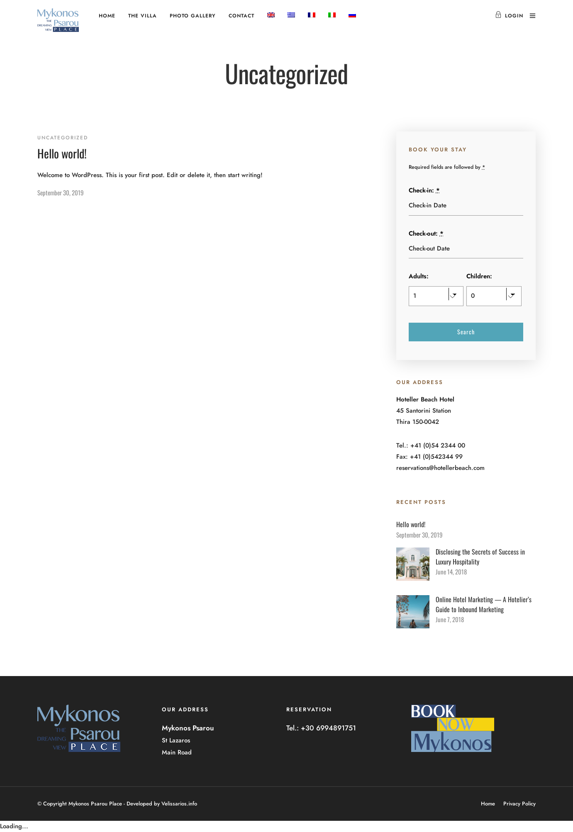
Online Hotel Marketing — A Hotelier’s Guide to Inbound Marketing (484, 604)
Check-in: (424, 190)
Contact (241, 15)
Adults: (419, 276)
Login (509, 15)
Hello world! (62, 153)
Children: (479, 276)
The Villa (142, 15)
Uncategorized (62, 137)
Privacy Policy (519, 804)
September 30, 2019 (60, 192)
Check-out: (426, 233)
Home (107, 15)
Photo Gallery (193, 15)
